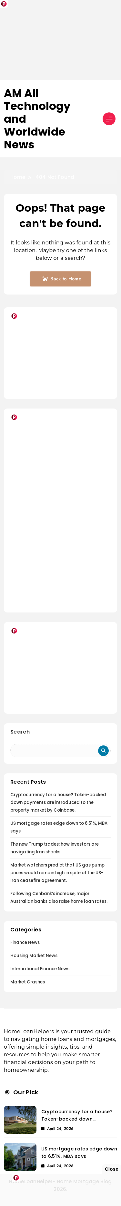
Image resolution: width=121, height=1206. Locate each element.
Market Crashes (27, 982)
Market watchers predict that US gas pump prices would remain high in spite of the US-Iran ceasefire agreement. (57, 873)
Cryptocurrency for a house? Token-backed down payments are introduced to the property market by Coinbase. (58, 802)
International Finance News (39, 969)
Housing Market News (33, 956)
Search (20, 731)
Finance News (25, 942)
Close (111, 1169)
